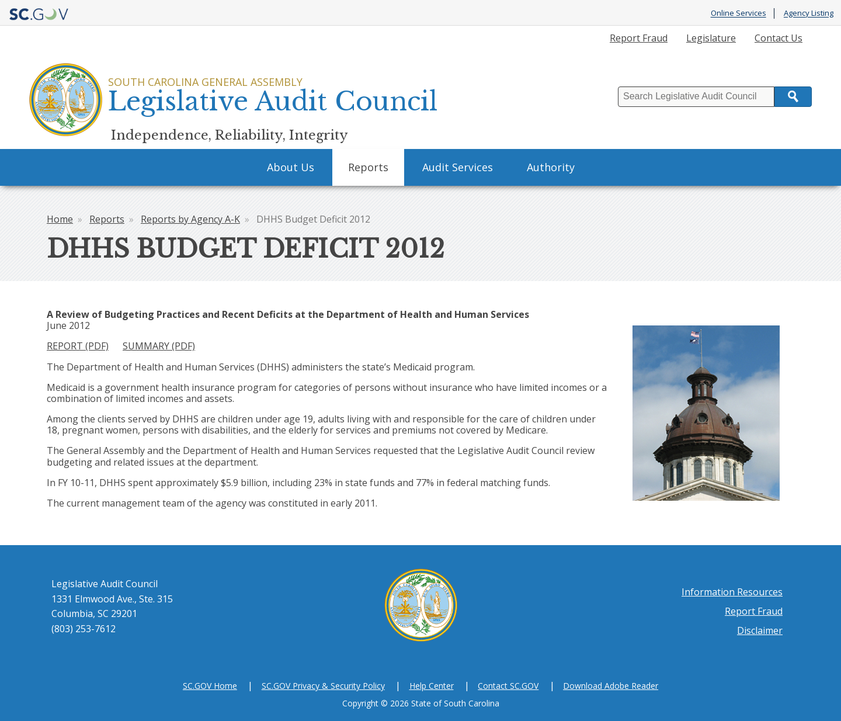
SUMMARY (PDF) (159, 345)
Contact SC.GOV (508, 685)
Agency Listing (808, 13)
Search (793, 96)
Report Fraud (639, 38)
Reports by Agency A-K (190, 219)
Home (60, 219)
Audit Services (457, 167)
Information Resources (732, 591)
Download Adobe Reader (610, 685)
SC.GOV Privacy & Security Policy (323, 685)
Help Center (431, 685)
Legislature (711, 38)
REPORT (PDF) (78, 345)
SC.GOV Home (210, 685)
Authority (551, 167)
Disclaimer (760, 630)
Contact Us (778, 38)
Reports (368, 167)
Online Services (738, 13)
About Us (290, 167)
